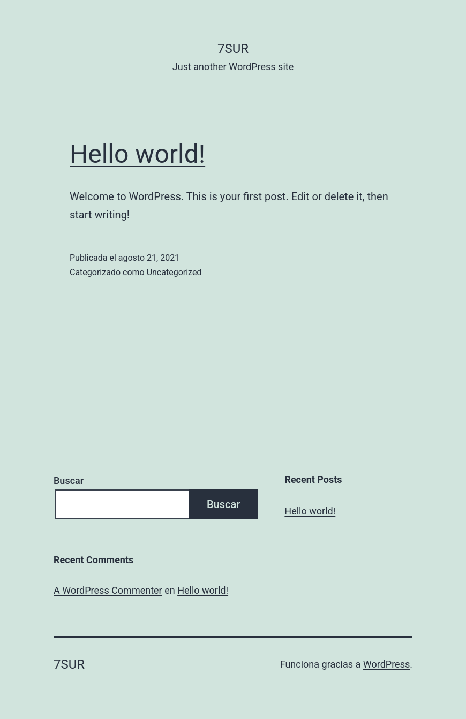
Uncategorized (174, 272)
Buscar (69, 480)
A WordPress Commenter (108, 590)
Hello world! (137, 154)
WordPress (386, 664)
